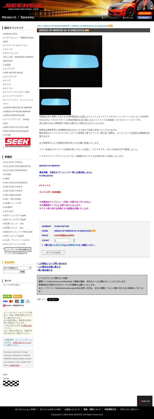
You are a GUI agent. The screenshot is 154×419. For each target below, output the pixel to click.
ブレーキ (8, 49)
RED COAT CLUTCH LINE (16, 127)
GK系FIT (9, 207)
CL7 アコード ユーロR (15, 244)
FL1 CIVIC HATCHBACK (16, 170)
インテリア (9, 68)
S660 (7, 178)
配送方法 (74, 245)
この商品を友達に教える (49, 267)
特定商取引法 (110, 409)
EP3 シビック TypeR (14, 236)
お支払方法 (59, 245)
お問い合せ (129, 18)
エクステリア (10, 76)
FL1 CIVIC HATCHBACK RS (17, 166)
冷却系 (7, 65)
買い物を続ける (45, 270)
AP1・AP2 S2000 (13, 199)
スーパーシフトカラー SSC (17, 92)
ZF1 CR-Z (9, 211)
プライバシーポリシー (129, 409)
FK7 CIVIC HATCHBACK (16, 182)
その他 (7, 135)
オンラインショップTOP (25, 409)
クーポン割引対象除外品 (16, 253)
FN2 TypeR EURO (13, 195)
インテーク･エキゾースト (16, 45)
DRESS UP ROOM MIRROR (17, 111)
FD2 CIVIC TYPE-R (13, 191)
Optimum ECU (11, 33)
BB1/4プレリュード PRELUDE (19, 232)
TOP (39, 26)
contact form (14, 365)
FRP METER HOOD (13, 72)
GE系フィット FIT (13, 203)
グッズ (7, 80)
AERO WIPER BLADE (14, 115)
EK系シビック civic (14, 228)
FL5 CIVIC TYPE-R (13, 162)
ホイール (8, 88)
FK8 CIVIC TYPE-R (13, 187)
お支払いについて (72, 409)
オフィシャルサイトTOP (50, 409)
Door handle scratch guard (16, 131)
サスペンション (11, 53)
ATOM (6, 378)
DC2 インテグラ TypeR (15, 219)
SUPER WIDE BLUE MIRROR (18, 107)
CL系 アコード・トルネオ (17, 240)
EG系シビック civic (14, 223)
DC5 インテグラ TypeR (15, 215)
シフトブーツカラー (13, 96)
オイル (7, 84)
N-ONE (8, 174)
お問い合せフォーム (21, 342)
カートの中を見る (11, 285)
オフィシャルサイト (111, 18)
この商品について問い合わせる (52, 263)
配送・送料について (92, 409)
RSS (5, 374)
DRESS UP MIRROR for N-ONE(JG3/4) (92, 26)
